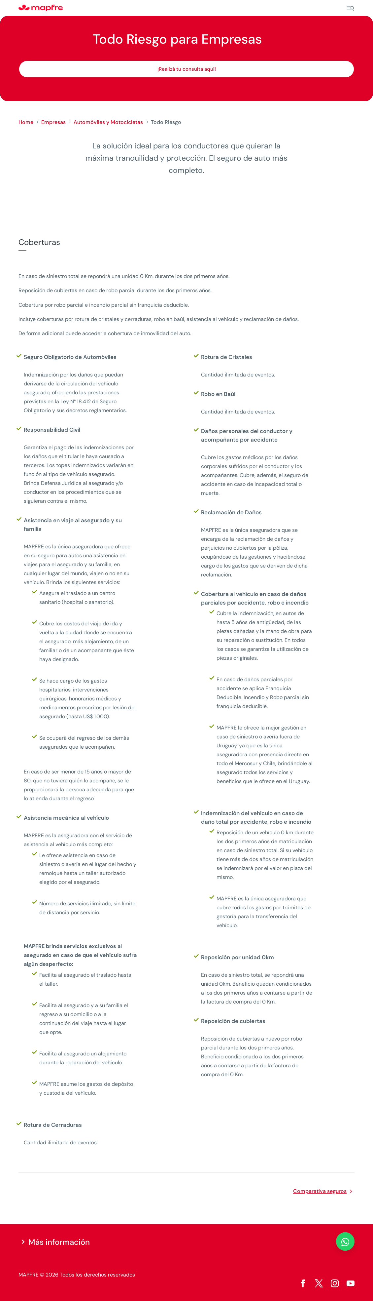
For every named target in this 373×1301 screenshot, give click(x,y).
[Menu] (350, 8)
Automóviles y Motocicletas (108, 122)
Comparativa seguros (320, 1191)
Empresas (53, 122)
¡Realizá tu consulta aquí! (186, 69)
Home (25, 122)
